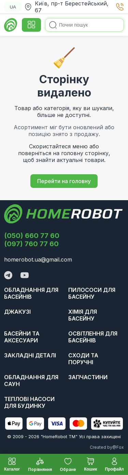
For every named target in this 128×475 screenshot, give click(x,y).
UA (13, 7)
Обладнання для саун (31, 380)
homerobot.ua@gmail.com (38, 259)
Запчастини (88, 377)
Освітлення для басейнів (92, 337)
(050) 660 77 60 (31, 236)
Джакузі (17, 311)
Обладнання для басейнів (31, 293)
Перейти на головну (64, 181)
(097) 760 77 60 (31, 244)
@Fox (118, 447)
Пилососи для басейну (91, 293)
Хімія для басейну (82, 315)
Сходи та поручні (83, 359)
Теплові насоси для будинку (29, 402)
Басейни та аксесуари (22, 337)
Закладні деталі (30, 355)
